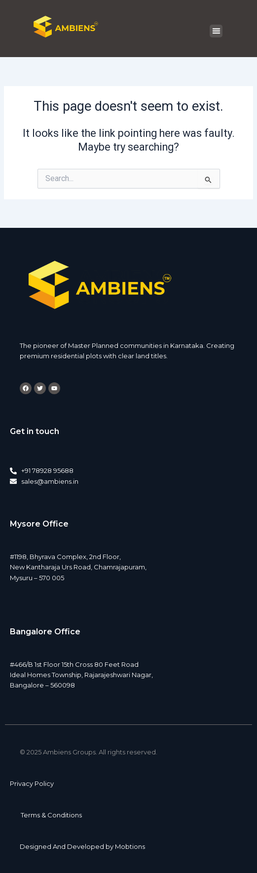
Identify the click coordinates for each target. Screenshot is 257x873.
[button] (216, 31)
